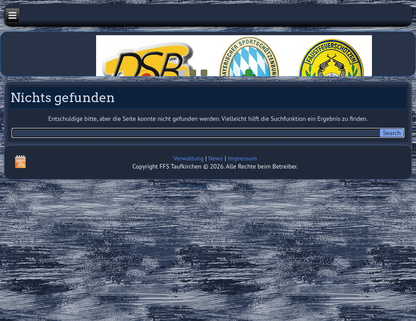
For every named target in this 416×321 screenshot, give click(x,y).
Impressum (242, 158)
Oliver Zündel (220, 186)
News (215, 158)
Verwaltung (189, 158)
